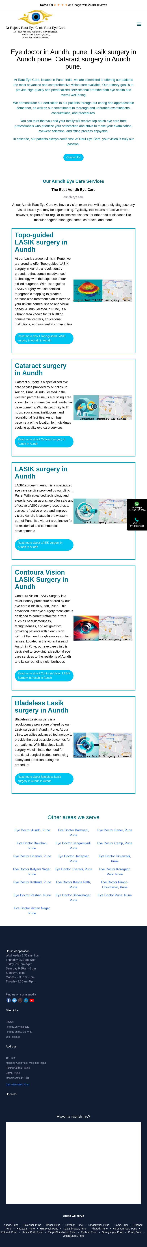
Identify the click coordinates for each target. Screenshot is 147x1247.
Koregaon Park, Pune (125, 1228)
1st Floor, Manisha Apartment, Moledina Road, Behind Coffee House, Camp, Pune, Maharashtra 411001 (35, 35)
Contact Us (73, 157)
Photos (10, 1021)
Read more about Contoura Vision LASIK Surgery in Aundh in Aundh (44, 675)
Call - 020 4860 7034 (17, 1084)
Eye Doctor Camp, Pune (114, 843)
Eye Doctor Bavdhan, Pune (32, 845)
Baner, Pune (53, 1225)
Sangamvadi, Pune (98, 1225)
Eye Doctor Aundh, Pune (32, 830)
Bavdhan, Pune (74, 1225)
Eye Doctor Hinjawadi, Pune (115, 858)
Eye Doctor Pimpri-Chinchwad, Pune (114, 884)
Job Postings (13, 1036)
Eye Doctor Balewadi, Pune (73, 832)
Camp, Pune (121, 1225)
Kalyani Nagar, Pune (75, 1228)
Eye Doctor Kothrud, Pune (32, 882)
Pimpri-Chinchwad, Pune (62, 1232)
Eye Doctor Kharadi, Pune (73, 869)
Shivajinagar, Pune (112, 1232)
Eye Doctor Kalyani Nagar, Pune (32, 871)
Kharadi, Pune (100, 1228)
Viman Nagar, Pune (73, 1235)
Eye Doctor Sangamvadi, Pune (73, 845)
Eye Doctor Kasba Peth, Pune (73, 884)
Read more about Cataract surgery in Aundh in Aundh (41, 441)
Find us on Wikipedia (17, 1026)
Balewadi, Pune (32, 1225)
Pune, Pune (134, 1232)
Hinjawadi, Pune (49, 1228)
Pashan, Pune (89, 1232)
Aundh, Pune (11, 1225)
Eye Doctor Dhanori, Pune (32, 856)
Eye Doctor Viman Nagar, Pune (32, 910)
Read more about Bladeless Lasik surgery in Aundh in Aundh (39, 779)
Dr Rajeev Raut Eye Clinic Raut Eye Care (36, 28)
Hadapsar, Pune (26, 1228)
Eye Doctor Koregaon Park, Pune (114, 871)
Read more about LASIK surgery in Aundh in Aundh (40, 545)
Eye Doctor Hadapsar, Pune (73, 858)
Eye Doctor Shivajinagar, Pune (73, 897)
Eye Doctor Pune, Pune (115, 895)
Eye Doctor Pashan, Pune (32, 895)
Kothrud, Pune (9, 1232)
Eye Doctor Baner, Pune (114, 830)
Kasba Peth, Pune (32, 1232)
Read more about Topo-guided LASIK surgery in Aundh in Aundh (42, 338)
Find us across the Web (19, 1031)
